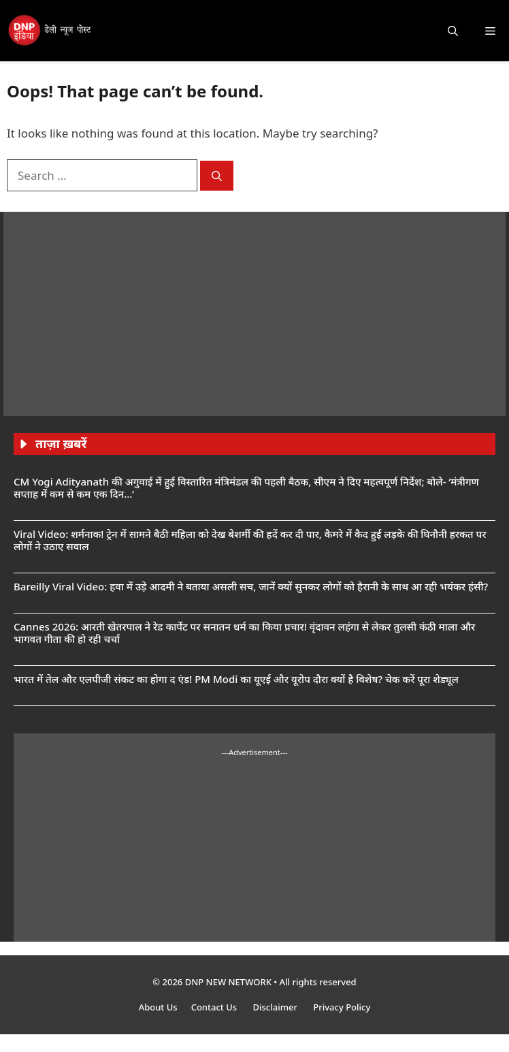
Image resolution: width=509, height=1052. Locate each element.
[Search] (216, 176)
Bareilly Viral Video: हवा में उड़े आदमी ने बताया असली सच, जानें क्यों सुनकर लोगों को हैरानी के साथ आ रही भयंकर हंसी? (251, 586)
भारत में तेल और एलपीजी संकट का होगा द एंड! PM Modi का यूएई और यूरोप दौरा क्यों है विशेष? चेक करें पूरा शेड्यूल (236, 679)
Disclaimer (275, 1007)
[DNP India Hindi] (50, 30)
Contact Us (215, 1007)
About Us (158, 1007)
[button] (453, 30)
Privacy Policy (341, 1007)
